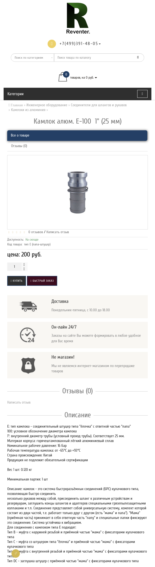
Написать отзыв (57, 232)
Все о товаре (20, 135)
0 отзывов (34, 232)
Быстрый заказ (42, 280)
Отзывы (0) (19, 146)
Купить (17, 280)
